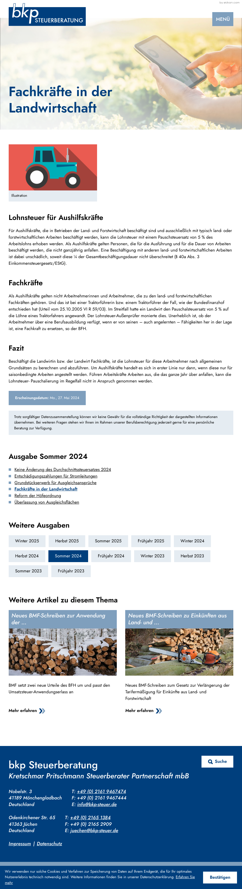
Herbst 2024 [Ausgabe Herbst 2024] (27, 556)
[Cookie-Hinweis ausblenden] (220, 877)
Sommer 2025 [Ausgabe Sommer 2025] (108, 541)
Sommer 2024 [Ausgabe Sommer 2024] (68, 556)
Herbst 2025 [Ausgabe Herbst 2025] (67, 541)
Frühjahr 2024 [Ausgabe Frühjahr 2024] (111, 556)
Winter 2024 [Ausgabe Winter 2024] (192, 541)
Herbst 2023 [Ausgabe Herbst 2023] (192, 556)
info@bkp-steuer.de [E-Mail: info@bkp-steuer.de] (97, 804)
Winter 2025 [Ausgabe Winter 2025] (27, 541)
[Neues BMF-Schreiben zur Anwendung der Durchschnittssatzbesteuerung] (63, 663)
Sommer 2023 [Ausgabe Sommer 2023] (28, 571)
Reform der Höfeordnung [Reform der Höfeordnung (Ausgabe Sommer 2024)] (37, 496)
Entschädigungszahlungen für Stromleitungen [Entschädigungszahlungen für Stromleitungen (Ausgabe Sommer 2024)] (55, 476)
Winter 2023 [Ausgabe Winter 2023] (152, 556)
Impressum (20, 843)
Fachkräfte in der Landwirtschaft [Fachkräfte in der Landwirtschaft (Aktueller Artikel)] (45, 489)
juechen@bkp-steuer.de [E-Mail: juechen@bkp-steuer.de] (94, 830)
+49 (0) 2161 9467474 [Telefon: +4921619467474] (101, 791)
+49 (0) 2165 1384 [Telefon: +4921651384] (90, 817)
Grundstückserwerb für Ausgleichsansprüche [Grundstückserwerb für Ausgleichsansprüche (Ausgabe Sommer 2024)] (55, 483)
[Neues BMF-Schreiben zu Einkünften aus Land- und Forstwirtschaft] (179, 663)
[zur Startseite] (47, 14)
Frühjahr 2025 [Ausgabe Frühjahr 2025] (151, 541)
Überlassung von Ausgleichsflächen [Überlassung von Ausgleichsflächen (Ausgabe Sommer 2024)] (46, 502)
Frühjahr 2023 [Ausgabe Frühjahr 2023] (71, 571)
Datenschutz (49, 843)
